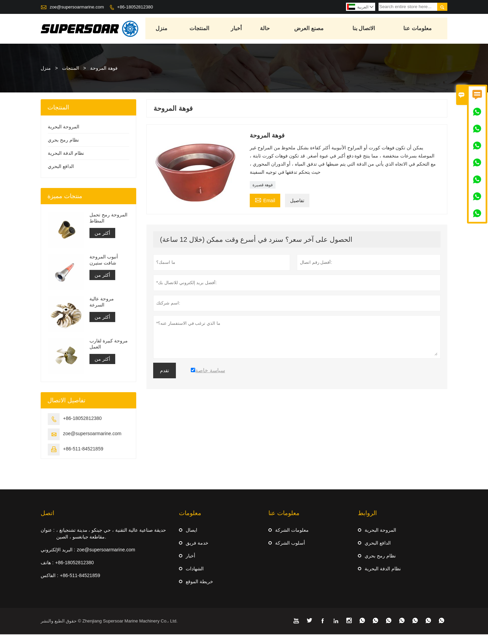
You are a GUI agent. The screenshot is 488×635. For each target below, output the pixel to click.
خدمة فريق (197, 543)
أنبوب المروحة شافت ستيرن (103, 260)
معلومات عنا (418, 29)
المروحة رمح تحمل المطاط (108, 218)
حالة (265, 29)
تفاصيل (297, 201)
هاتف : (47, 563)
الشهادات (195, 569)
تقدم (164, 371)
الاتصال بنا (364, 29)
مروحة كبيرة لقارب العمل (108, 344)
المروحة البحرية (63, 127)
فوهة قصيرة (262, 185)
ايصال (191, 530)
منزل (162, 29)
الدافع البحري (61, 167)
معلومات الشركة (292, 530)
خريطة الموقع (199, 582)
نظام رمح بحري (63, 140)
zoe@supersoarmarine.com (77, 6)
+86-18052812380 (135, 6)
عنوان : (48, 530)
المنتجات (199, 29)
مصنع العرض (309, 29)
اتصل (47, 513)
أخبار (236, 29)
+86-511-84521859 (83, 449)
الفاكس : (49, 576)
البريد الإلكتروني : (58, 550)
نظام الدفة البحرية (66, 153)
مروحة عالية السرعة (101, 302)
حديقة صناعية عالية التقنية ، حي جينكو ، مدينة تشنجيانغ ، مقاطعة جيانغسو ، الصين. (111, 534)
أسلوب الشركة (290, 543)
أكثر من (102, 233)
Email (265, 200)
